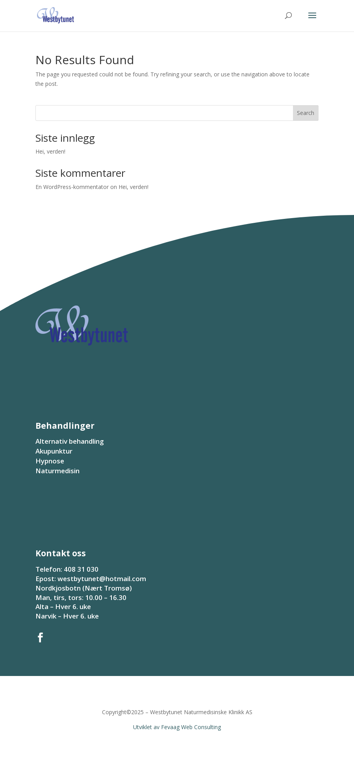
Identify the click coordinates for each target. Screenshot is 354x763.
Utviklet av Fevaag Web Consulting (177, 727)
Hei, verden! (50, 151)
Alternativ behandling (69, 441)
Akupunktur (53, 451)
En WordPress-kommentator (72, 187)
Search (305, 113)
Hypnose (49, 460)
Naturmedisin (57, 470)
